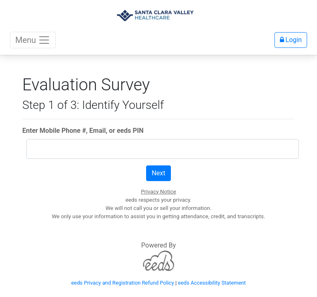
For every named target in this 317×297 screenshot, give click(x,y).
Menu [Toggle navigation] (32, 40)
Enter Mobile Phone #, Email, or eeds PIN (83, 130)
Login (291, 40)
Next (158, 173)
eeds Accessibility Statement (212, 283)
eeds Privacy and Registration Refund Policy (122, 283)
